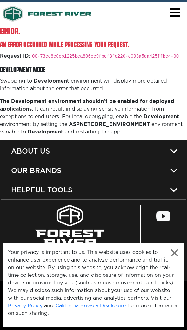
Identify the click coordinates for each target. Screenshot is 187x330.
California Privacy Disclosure (90, 305)
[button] (175, 12)
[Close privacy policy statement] (174, 252)
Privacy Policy (25, 305)
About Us (30, 151)
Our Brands (36, 170)
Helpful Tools (41, 190)
